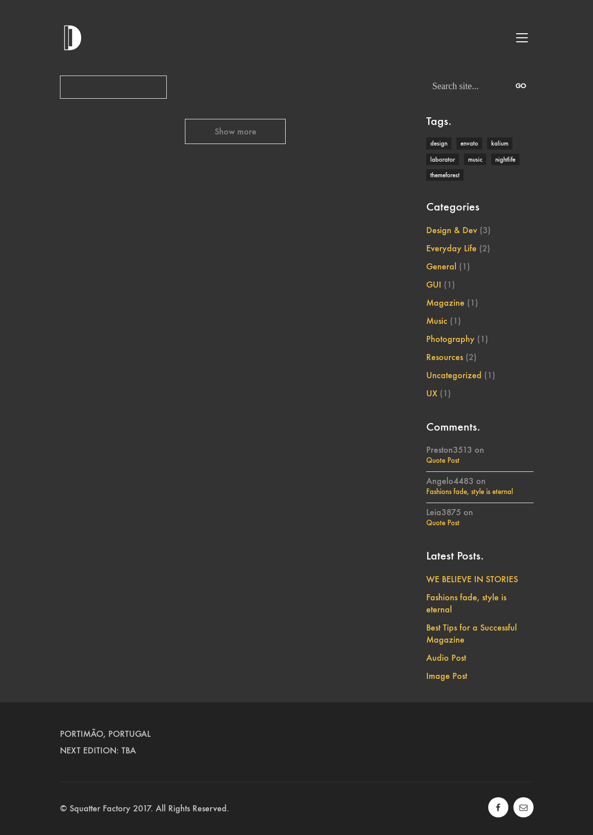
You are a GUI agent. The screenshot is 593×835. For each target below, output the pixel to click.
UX (431, 393)
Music (436, 320)
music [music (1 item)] (475, 159)
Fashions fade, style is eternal (469, 491)
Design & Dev (451, 230)
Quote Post (442, 460)
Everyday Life (451, 248)
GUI (433, 284)
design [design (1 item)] (438, 143)
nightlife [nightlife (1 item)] (505, 159)
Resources (444, 357)
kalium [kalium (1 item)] (499, 143)
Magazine (445, 302)
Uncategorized (454, 375)
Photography (450, 338)
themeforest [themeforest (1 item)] (444, 175)
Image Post (446, 675)
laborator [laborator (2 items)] (442, 159)
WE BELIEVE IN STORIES (472, 579)
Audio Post (446, 657)
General (441, 266)
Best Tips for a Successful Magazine (471, 633)
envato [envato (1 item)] (469, 143)
